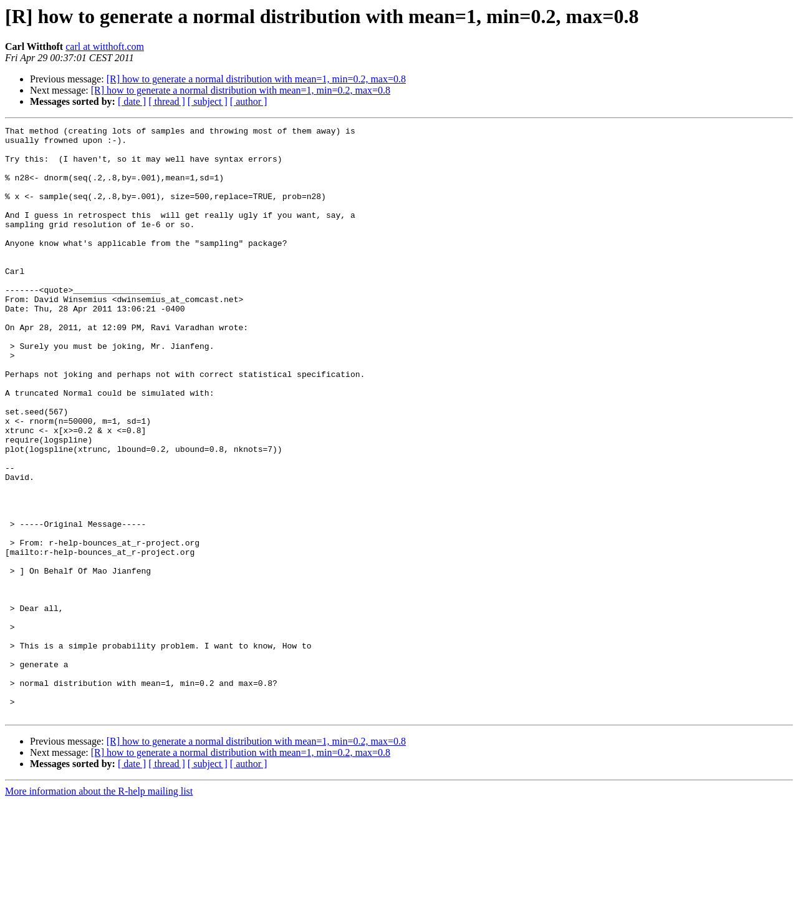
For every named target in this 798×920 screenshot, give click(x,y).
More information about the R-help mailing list (99, 909)
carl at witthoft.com (104, 46)
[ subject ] (208, 101)
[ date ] (132, 101)
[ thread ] (166, 101)
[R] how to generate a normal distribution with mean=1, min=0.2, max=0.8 (256, 79)
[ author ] (248, 101)
